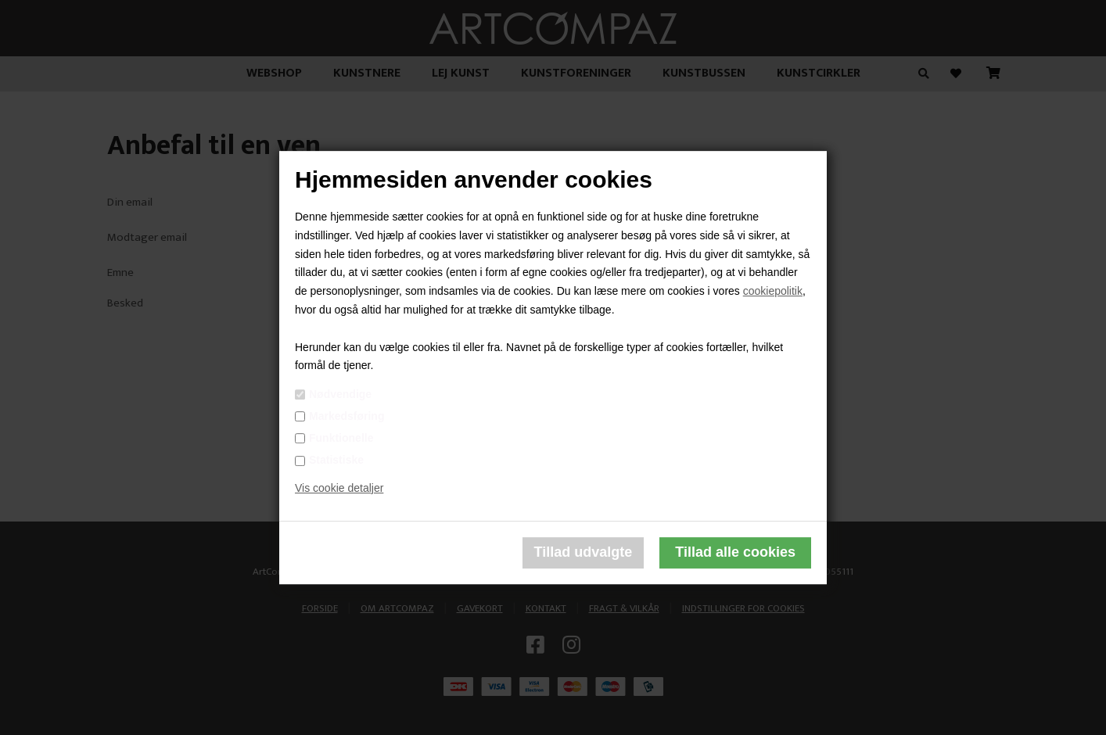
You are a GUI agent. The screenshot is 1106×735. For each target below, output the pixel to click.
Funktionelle (341, 438)
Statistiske (336, 460)
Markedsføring (346, 416)
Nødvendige (340, 394)
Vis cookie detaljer (339, 488)
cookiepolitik (773, 291)
